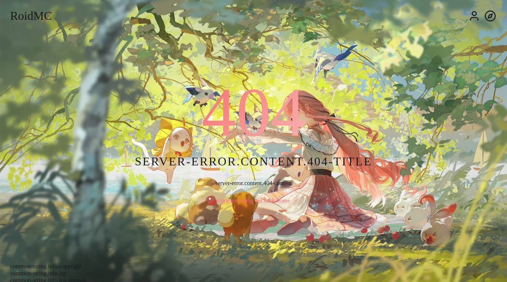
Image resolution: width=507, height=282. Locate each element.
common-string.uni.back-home (253, 200)
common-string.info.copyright (46, 266)
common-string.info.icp (38, 273)
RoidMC (31, 15)
